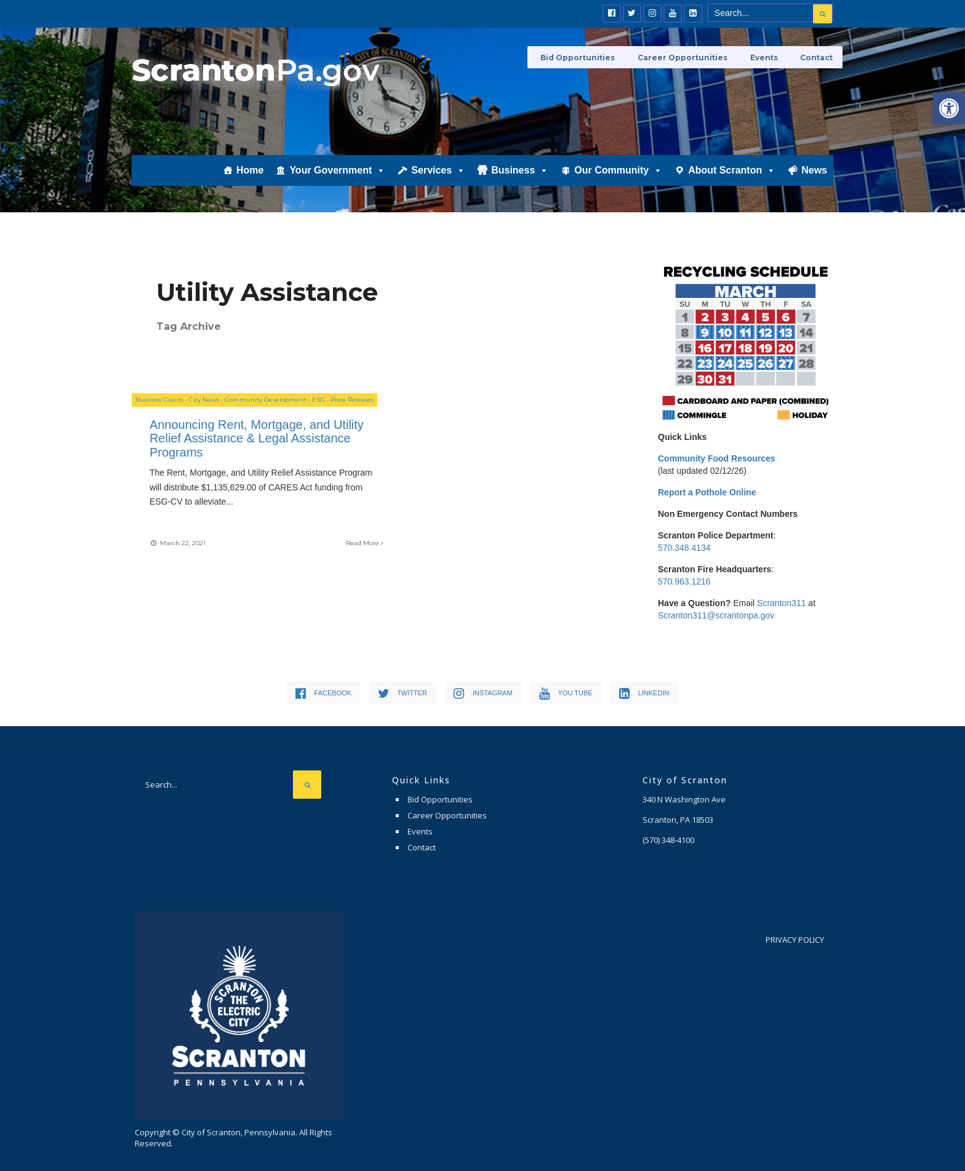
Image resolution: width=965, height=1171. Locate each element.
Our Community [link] (618, 170)
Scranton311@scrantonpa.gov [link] (716, 615)
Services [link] (438, 170)
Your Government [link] (337, 170)
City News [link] (204, 402)
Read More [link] (334, 544)
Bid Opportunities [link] (590, 57)
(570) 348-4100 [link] (668, 839)
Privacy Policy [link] (795, 939)
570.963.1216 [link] (684, 581)
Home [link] (249, 170)
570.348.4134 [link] (684, 548)
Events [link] (768, 57)
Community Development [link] (265, 402)
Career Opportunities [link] (691, 57)
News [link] (814, 170)
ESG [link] (318, 402)
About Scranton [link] (731, 170)
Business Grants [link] (159, 402)
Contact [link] (817, 57)
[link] (949, 108)
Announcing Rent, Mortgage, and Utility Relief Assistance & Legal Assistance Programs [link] (240, 440)
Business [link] (519, 170)
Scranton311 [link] (781, 603)
